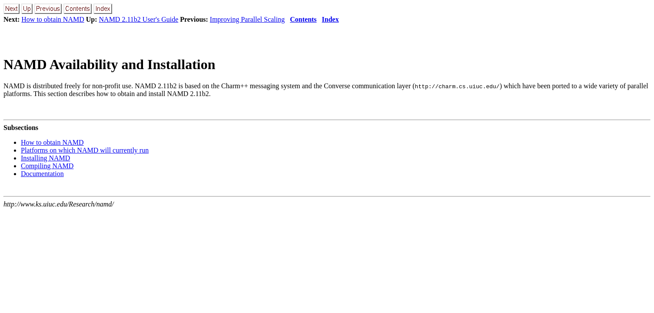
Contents (303, 19)
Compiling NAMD (47, 166)
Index (330, 19)
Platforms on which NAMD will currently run (85, 150)
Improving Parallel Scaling (247, 19)
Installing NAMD (45, 158)
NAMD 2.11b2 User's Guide (139, 19)
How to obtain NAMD (52, 19)
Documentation (42, 173)
